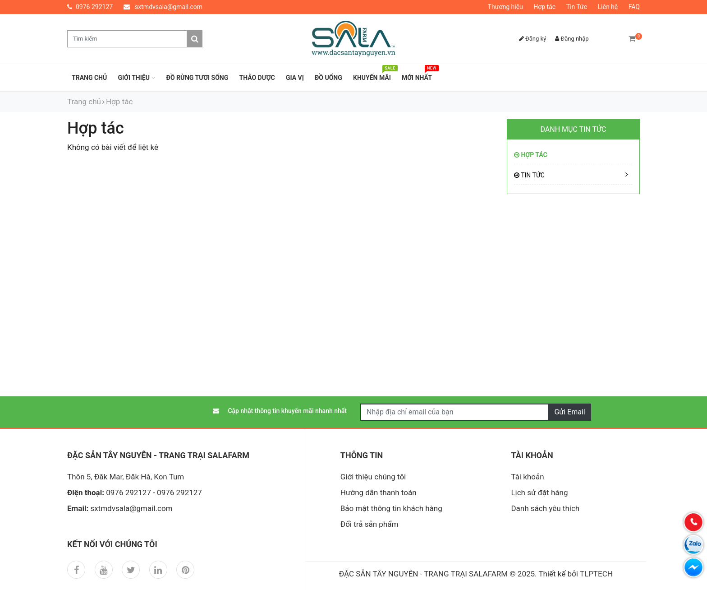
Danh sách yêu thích (545, 508)
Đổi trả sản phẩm (369, 524)
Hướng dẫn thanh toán (378, 492)
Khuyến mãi (374, 75)
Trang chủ (89, 77)
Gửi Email (569, 412)
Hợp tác (544, 6)
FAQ (634, 6)
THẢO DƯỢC (257, 77)
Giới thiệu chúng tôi (373, 476)
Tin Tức (576, 6)
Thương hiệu (505, 6)
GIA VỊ (295, 77)
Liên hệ (608, 6)
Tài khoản (527, 476)
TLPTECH (596, 573)
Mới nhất (419, 75)
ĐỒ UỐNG (328, 77)
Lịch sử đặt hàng (539, 492)
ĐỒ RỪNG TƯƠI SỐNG (197, 77)
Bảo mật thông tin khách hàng (391, 508)
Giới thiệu (136, 77)
